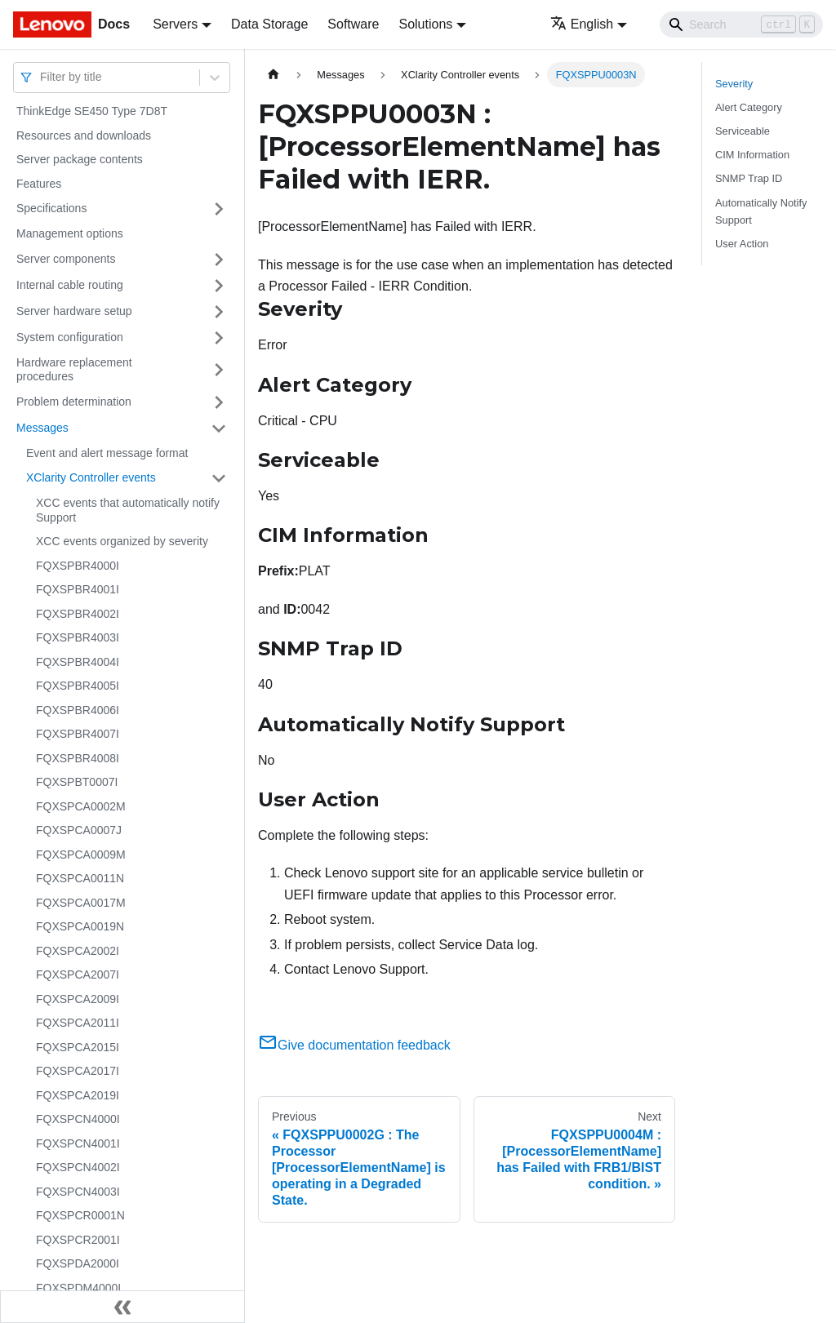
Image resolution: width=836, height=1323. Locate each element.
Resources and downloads (83, 135)
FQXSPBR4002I (77, 613)
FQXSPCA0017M (81, 902)
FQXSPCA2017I (77, 1070)
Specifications (51, 208)
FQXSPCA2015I (77, 1047)
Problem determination (73, 401)
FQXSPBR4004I (77, 661)
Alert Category (748, 107)
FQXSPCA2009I (77, 999)
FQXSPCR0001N (80, 1215)
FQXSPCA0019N (80, 926)
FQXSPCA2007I (77, 974)
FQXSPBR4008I (77, 758)
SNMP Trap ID (748, 178)
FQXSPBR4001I (77, 589)
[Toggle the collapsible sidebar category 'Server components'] (219, 259)
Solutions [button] (425, 24)
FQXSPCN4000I (78, 1118)
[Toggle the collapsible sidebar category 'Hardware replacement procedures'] (219, 370)
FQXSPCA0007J (79, 830)
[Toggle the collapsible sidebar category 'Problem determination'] (219, 402)
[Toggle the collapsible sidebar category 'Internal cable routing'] (219, 286)
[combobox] (41, 77)
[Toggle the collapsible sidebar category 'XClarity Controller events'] (219, 478)
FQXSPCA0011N (80, 878)
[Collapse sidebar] (122, 1306)
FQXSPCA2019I (77, 1095)
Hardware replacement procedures (74, 370)
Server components (65, 258)
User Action (741, 244)
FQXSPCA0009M (81, 854)
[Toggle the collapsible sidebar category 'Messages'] (219, 428)
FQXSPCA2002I (77, 950)
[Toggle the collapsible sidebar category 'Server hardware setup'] (219, 312)
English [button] (581, 24)
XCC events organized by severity (122, 541)
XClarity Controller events (91, 477)
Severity (734, 84)
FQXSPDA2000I (77, 1263)
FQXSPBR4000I (77, 565)
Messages (42, 427)
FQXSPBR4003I (77, 637)
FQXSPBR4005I (77, 685)
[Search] (741, 24)
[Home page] (273, 74)
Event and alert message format (107, 452)
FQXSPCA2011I (77, 1022)
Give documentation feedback (354, 1045)
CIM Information (752, 155)
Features (38, 183)
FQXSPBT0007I (77, 781)
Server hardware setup (74, 310)
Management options (69, 233)
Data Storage (269, 24)
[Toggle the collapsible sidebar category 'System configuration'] (219, 338)
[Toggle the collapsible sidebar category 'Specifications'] (219, 209)
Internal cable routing (69, 284)
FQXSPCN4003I (78, 1191)
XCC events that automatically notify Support (128, 510)
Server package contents (79, 159)
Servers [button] (175, 24)
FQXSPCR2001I (78, 1239)
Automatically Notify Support (761, 211)
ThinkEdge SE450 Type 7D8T (91, 111)
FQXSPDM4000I (78, 1287)
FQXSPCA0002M (81, 806)
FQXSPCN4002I (78, 1167)
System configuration (69, 337)
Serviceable (742, 131)
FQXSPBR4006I (77, 710)
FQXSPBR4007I (77, 733)
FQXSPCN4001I (78, 1143)
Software (353, 24)
